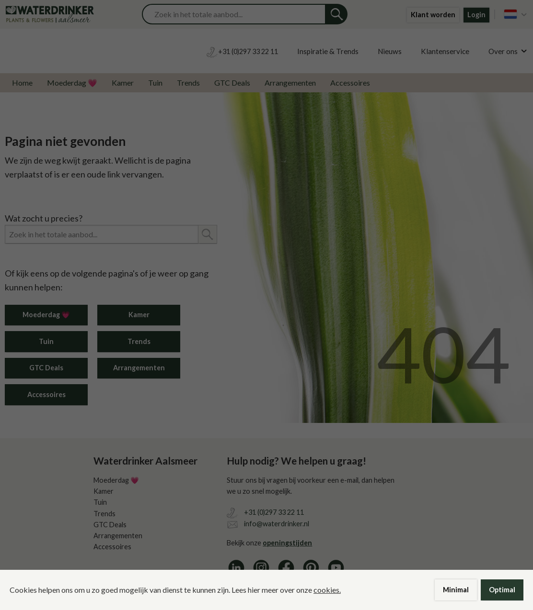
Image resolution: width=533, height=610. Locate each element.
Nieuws (390, 51)
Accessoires (350, 82)
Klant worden (433, 15)
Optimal (502, 590)
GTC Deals (232, 82)
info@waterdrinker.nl (276, 524)
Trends (188, 82)
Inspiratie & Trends (328, 51)
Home (22, 82)
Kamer (123, 82)
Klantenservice (445, 51)
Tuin (155, 82)
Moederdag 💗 (72, 82)
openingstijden (287, 543)
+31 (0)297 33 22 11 (274, 512)
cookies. (327, 589)
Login (476, 15)
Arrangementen (290, 82)
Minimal (456, 590)
